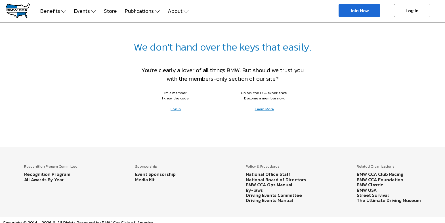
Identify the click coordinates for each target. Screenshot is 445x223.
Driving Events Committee (274, 195)
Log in (412, 10)
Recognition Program (47, 174)
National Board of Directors (276, 179)
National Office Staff (268, 174)
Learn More (264, 109)
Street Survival (373, 195)
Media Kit (145, 179)
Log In (176, 109)
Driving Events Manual (269, 200)
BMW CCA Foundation (380, 179)
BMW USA (367, 190)
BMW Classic (370, 184)
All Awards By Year (44, 179)
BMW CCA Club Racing (380, 174)
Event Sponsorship (155, 174)
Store (110, 11)
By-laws (254, 190)
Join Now (359, 10)
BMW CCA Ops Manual (269, 184)
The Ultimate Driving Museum (389, 200)
